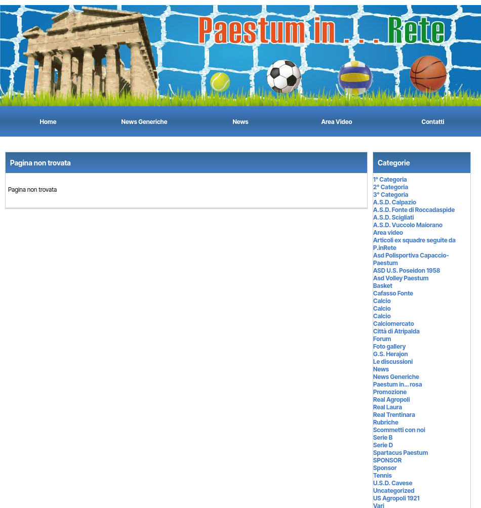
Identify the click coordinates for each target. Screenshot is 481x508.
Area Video (337, 121)
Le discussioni (393, 361)
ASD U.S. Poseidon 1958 (406, 270)
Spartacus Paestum (400, 452)
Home (48, 121)
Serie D (383, 445)
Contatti (433, 121)
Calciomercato (393, 323)
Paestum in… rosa (397, 384)
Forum (382, 339)
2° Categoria (390, 187)
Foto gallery (389, 346)
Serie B (382, 437)
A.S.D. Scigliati (393, 217)
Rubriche (385, 422)
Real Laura (387, 407)
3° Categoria (390, 194)
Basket (382, 285)
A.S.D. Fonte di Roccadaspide (414, 210)
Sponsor (385, 468)
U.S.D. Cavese (392, 483)
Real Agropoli (391, 399)
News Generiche (145, 121)
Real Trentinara (394, 414)
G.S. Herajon (390, 354)
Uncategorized (393, 490)
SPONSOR (387, 460)
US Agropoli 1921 (396, 498)
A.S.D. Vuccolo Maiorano (408, 225)
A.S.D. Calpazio (394, 202)
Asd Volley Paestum (400, 278)
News (240, 121)
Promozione (390, 392)
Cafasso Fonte (393, 293)
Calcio (382, 301)
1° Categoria (390, 179)
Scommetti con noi (399, 430)
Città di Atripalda (396, 331)
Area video (388, 232)
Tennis (382, 475)
